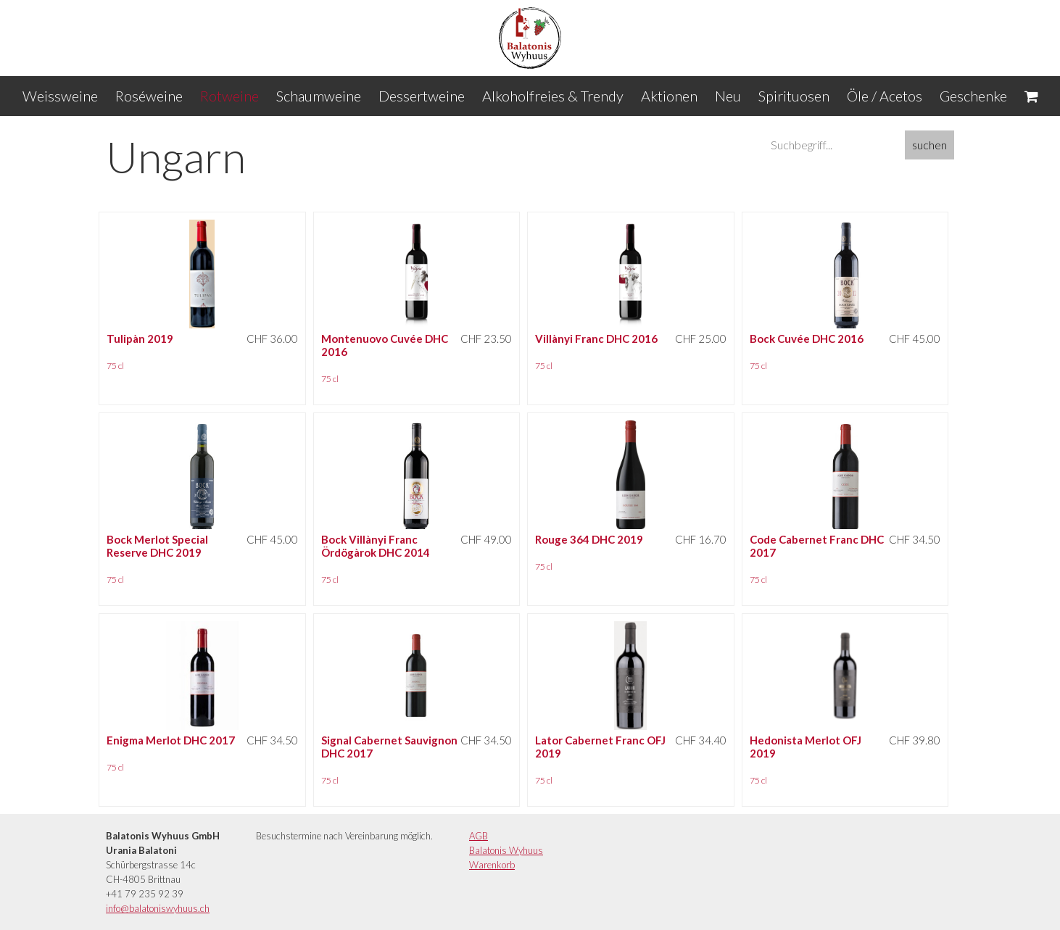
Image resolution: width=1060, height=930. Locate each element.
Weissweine (60, 95)
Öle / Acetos (884, 95)
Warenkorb (492, 865)
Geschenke (973, 95)
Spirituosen (793, 95)
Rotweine (229, 95)
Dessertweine (421, 95)
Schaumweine (318, 95)
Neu (728, 95)
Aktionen (669, 95)
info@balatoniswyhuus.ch (158, 908)
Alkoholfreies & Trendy (553, 95)
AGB (478, 836)
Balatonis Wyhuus (506, 850)
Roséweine (149, 95)
